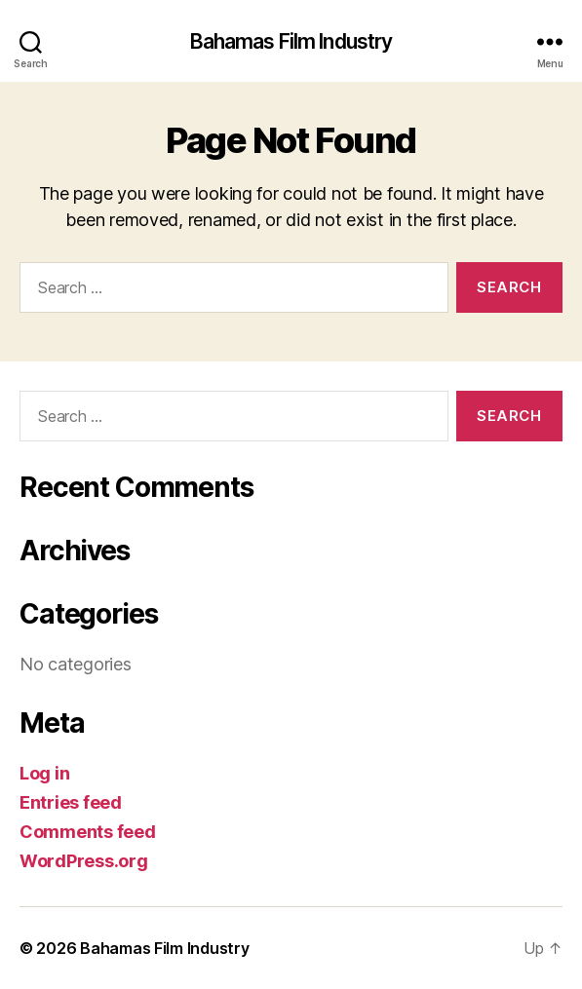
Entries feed (70, 802)
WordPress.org (83, 861)
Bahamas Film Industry (291, 41)
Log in (44, 773)
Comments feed (87, 831)
